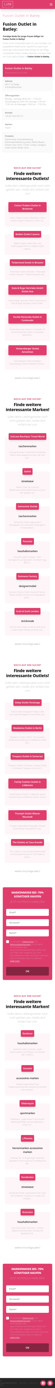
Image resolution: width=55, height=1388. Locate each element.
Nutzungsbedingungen (20, 944)
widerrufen (15, 961)
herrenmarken (20, 1148)
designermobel (27, 586)
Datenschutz (28, 941)
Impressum (23, 1383)
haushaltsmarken (27, 551)
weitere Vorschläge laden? (27, 377)
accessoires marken (27, 1078)
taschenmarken (27, 446)
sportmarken (27, 1113)
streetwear (27, 481)
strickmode (27, 621)
